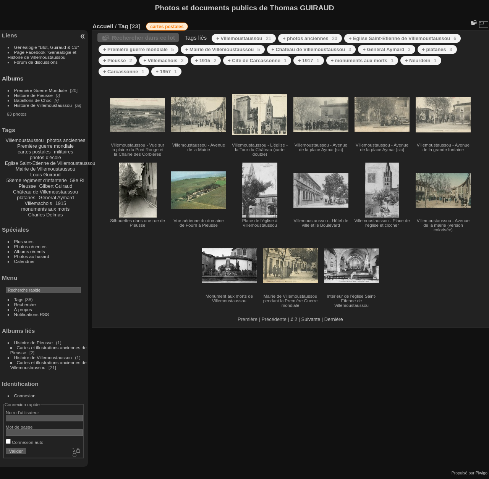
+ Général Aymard (386, 49)
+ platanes (437, 49)
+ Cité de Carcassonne (257, 60)
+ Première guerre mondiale (138, 49)
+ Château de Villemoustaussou (311, 49)
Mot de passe (19, 426)
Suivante (311, 319)
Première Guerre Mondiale (40, 90)
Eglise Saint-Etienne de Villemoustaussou (50, 163)
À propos (23, 309)
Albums (12, 78)
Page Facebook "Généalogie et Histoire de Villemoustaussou (42, 55)
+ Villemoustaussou (243, 38)
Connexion (25, 395)
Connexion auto (25, 442)
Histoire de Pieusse (33, 95)
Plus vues (24, 241)
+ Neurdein (421, 60)
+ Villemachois (164, 60)
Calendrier (24, 261)
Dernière (333, 319)
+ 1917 (308, 60)
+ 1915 (206, 60)
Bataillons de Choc (33, 100)
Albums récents (29, 251)
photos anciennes (66, 140)
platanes (26, 197)
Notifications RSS (31, 314)
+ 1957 (166, 71)
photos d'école (45, 157)
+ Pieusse (117, 60)
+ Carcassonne (123, 71)
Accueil (102, 26)
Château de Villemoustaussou (45, 192)
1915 (60, 203)
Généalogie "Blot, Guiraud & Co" (46, 47)
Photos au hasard (31, 256)
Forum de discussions (36, 62)
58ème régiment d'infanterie (36, 180)
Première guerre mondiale (45, 146)
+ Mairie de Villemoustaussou (222, 49)
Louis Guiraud (45, 174)
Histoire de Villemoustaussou (43, 105)
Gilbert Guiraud (56, 186)
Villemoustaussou (24, 140)
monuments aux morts (45, 209)
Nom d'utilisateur (22, 412)
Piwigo (481, 473)
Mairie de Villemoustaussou (45, 169)
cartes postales (34, 152)
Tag (123, 26)
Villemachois (38, 203)
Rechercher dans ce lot (143, 37)
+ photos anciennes (310, 38)
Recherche (25, 304)
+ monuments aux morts (362, 60)
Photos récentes (30, 246)
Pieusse (27, 186)
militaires (63, 152)
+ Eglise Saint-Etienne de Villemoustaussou (403, 38)
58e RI (77, 180)
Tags (19, 299)
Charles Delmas (45, 215)
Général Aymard (56, 197)
